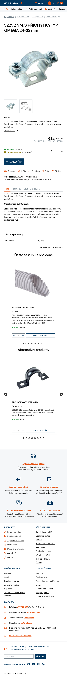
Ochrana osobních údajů (46, 596)
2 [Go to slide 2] (26, 343)
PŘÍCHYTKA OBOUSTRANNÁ (25, 402)
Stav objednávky (43, 559)
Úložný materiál (37, 16)
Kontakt (39, 540)
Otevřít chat (29, 618)
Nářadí (10, 557)
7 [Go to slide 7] (40, 343)
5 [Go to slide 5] (35, 343)
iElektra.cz (10, 17)
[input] (18, 335)
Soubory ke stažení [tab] (32, 189)
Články (39, 563)
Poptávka (8, 589)
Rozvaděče (12, 545)
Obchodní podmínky (45, 551)
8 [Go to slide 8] (43, 343)
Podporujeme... (42, 592)
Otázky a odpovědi (12, 581)
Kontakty (39, 573)
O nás (38, 585)
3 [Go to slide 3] (29, 343)
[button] (40, 3)
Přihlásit (40, 656)
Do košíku (14, 161)
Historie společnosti (44, 589)
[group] (33, 299)
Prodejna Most (42, 577)
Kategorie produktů (44, 532)
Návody (7, 573)
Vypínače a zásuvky (15, 540)
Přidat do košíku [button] (40, 335)
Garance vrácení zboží (45, 543)
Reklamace (40, 547)
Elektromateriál (23, 16)
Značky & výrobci (11, 585)
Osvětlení (11, 553)
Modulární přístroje (15, 549)
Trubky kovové (51, 16)
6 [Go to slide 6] (38, 343)
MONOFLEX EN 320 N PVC (23, 307)
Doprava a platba (43, 536)
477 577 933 (22, 607)
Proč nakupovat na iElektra (47, 581)
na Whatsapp (26, 623)
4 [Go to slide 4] (32, 343)
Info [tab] (7, 189)
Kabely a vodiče (14, 532)
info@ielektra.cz (34, 612)
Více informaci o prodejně (20, 635)
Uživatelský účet (43, 555)
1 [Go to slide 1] (23, 343)
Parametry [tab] (16, 189)
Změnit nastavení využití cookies (14, 593)
